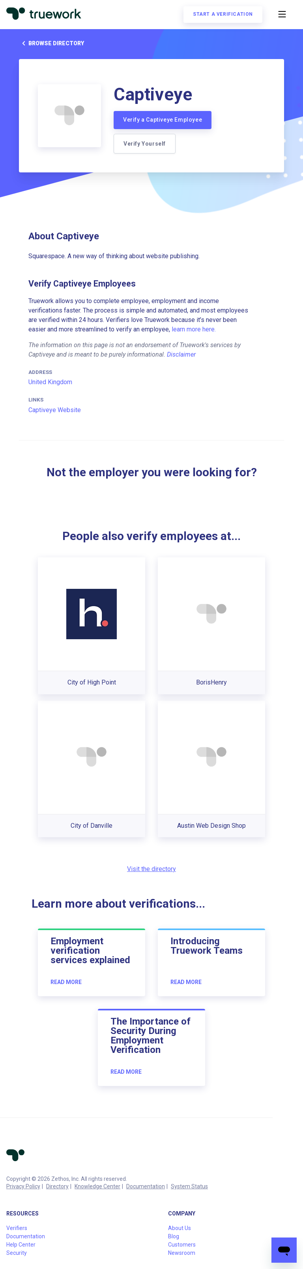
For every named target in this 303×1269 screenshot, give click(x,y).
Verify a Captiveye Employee (162, 120)
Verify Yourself (144, 144)
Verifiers (16, 1228)
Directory (57, 1186)
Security (16, 1253)
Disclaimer (181, 354)
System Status (189, 1186)
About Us (179, 1228)
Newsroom (181, 1253)
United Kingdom (50, 382)
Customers (182, 1244)
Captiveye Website (54, 410)
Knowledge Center (97, 1186)
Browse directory (51, 43)
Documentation (145, 1186)
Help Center (21, 1244)
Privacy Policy (23, 1186)
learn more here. (194, 329)
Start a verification (223, 14)
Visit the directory (151, 869)
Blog (173, 1236)
